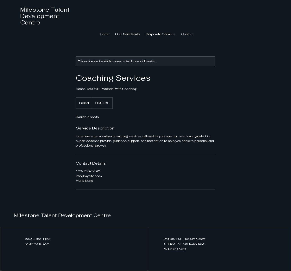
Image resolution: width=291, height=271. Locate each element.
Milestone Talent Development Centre (45, 16)
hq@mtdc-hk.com (37, 244)
